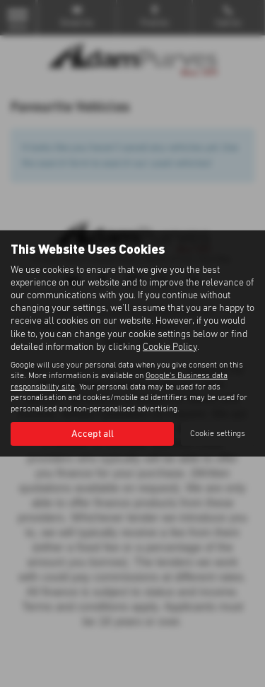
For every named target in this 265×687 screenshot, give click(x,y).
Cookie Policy (170, 347)
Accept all (92, 434)
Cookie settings (217, 434)
